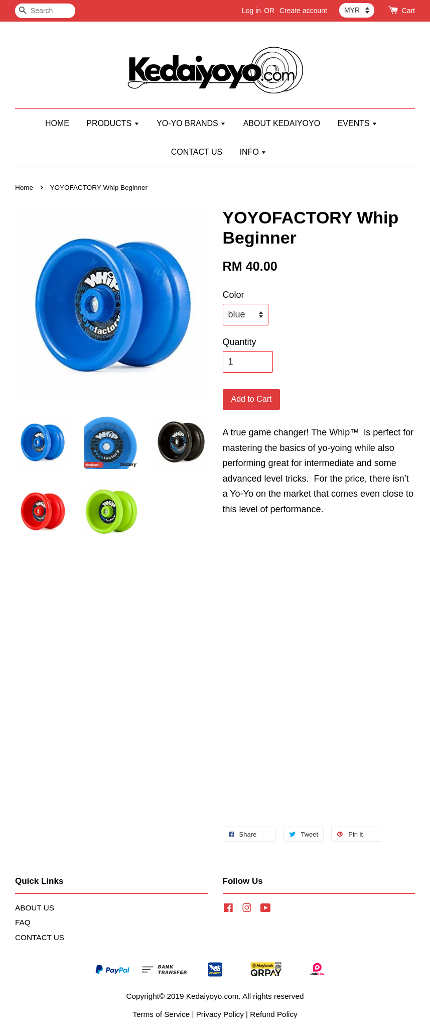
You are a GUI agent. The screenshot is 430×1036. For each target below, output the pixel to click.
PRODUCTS (112, 123)
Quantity (239, 342)
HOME (57, 123)
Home (24, 187)
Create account (303, 11)
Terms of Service (161, 1014)
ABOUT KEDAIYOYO (282, 123)
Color (233, 295)
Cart (408, 11)
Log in (251, 11)
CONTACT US (197, 152)
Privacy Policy (220, 1014)
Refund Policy (273, 1014)
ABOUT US (34, 907)
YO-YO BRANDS (191, 123)
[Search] (45, 11)
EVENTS (357, 123)
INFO (253, 152)
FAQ (23, 922)
